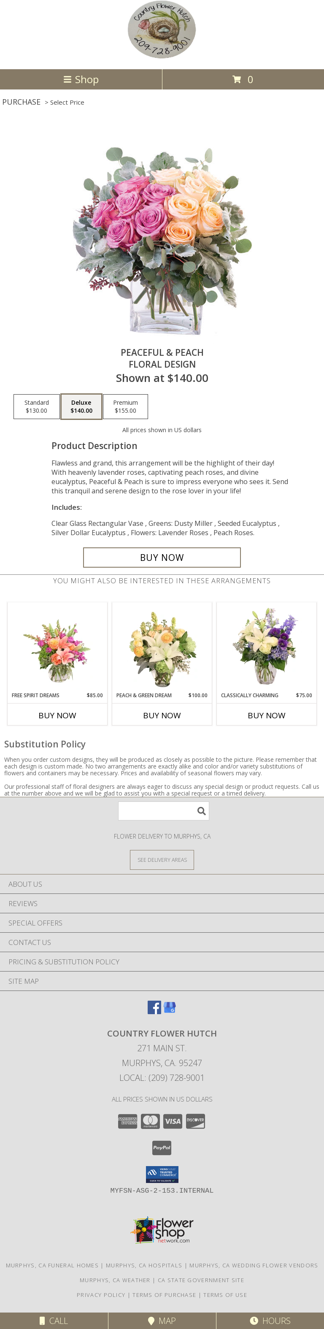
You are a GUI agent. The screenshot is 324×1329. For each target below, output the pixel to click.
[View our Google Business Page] (169, 1011)
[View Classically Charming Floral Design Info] (267, 647)
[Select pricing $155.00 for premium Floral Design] (125, 407)
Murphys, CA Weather (115, 1280)
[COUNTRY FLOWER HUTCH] (161, 57)
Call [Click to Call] (54, 1320)
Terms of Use (225, 1295)
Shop (81, 79)
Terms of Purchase (164, 1295)
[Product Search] (163, 810)
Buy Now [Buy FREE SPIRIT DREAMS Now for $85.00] (57, 715)
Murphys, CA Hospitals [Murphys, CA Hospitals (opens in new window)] (144, 1265)
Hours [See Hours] (270, 1320)
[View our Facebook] (154, 1011)
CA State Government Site (201, 1280)
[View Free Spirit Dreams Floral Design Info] (57, 647)
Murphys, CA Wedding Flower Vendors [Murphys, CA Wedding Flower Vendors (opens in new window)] (253, 1265)
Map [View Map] (162, 1320)
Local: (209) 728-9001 (162, 1077)
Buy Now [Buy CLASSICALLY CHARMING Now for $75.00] (267, 715)
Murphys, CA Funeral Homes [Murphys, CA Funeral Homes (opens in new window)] (52, 1265)
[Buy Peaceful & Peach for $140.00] (162, 557)
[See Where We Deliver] (162, 859)
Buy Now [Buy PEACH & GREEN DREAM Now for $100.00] (162, 715)
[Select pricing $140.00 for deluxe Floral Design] (81, 407)
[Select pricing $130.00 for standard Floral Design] (36, 407)
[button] (162, 1174)
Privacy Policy (101, 1295)
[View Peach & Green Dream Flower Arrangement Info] (162, 647)
